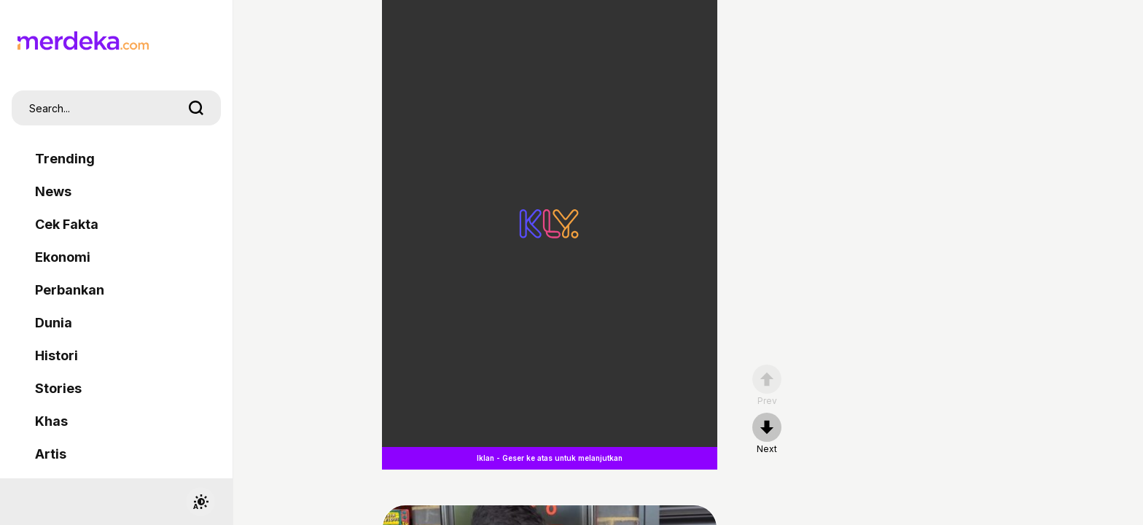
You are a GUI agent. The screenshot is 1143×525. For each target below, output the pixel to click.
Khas (51, 421)
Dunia (53, 322)
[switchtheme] (200, 501)
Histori (56, 355)
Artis (50, 454)
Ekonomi (62, 257)
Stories (58, 388)
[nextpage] (766, 434)
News (53, 191)
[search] (196, 107)
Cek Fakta (66, 224)
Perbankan (69, 290)
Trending (65, 158)
